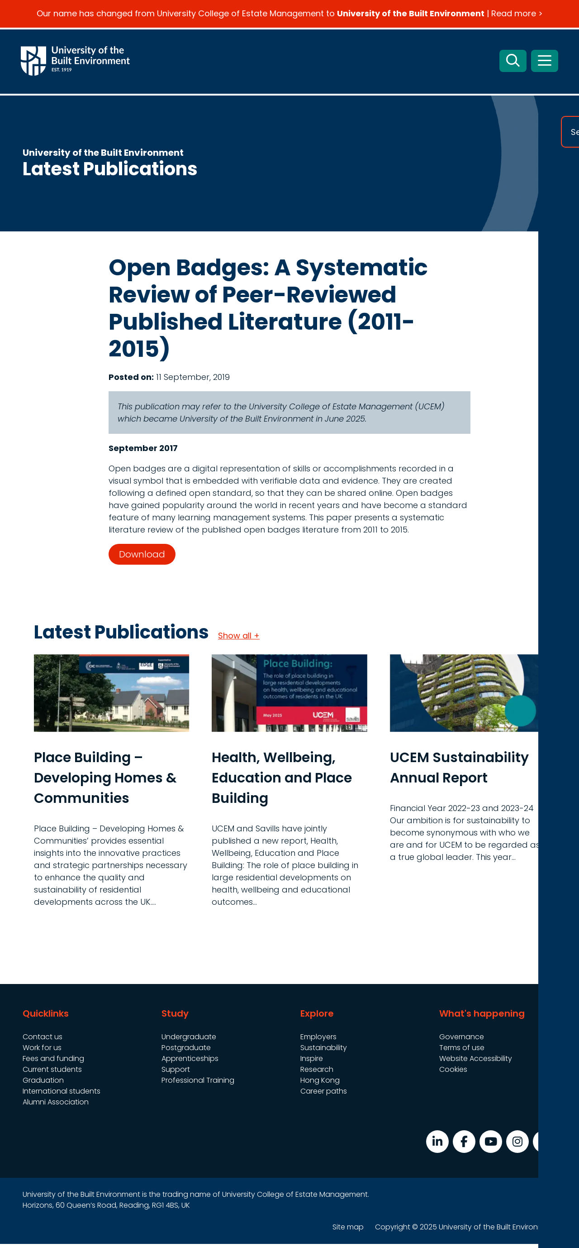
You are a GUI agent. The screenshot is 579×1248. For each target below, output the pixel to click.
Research (316, 1073)
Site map (348, 1231)
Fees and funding (53, 1062)
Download (142, 558)
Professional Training (197, 1084)
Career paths (323, 1095)
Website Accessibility (475, 1062)
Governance (461, 1041)
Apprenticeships (189, 1062)
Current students (52, 1073)
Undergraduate (188, 1041)
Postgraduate (186, 1051)
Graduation (43, 1084)
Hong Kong (320, 1084)
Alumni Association (56, 1106)
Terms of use (461, 1051)
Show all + (239, 639)
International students (61, 1095)
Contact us (42, 1041)
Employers (318, 1041)
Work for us (42, 1051)
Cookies (453, 1073)
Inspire (311, 1062)
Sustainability (323, 1051)
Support (175, 1073)
